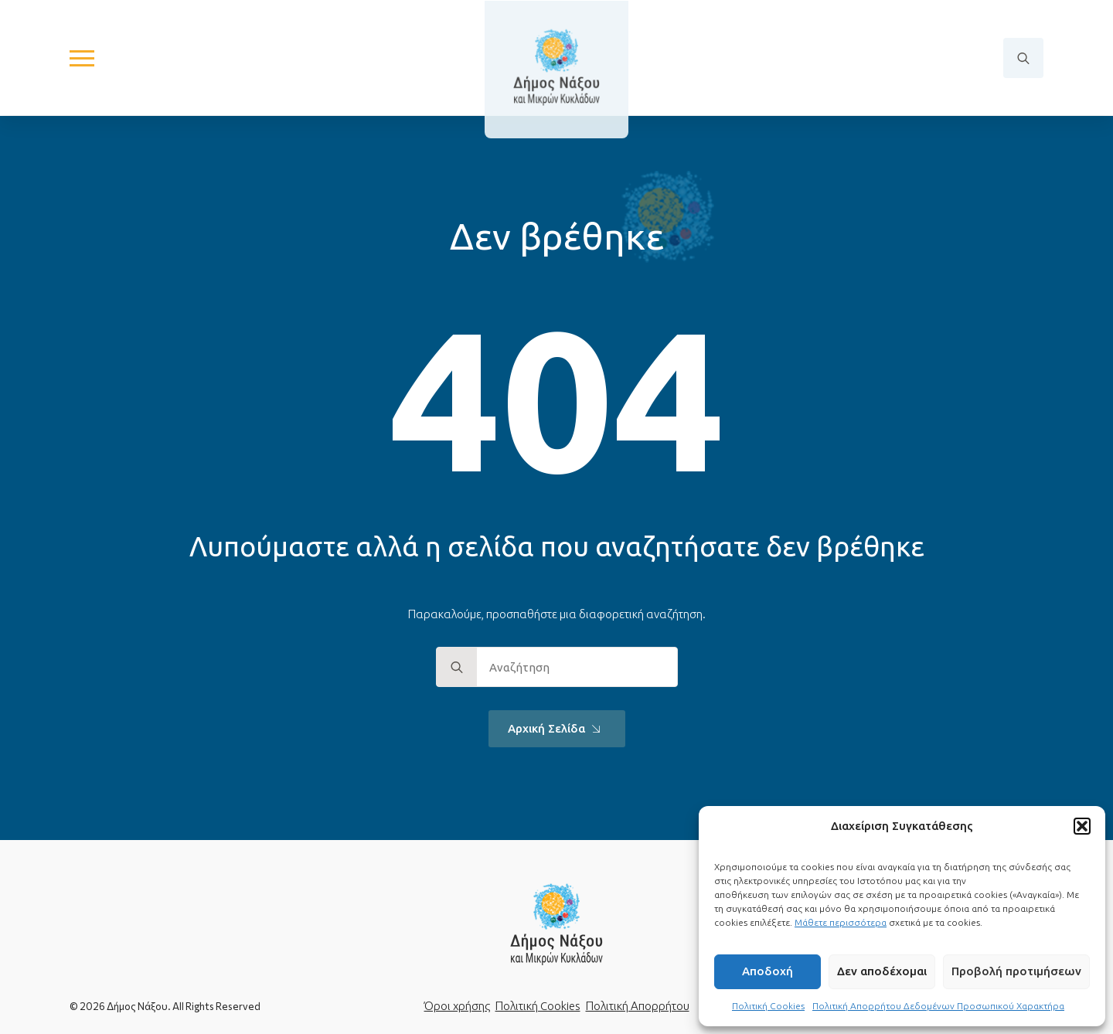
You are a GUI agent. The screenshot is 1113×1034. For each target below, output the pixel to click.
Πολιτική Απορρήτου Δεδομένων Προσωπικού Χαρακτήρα (938, 1006)
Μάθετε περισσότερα (841, 922)
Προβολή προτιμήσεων (1016, 971)
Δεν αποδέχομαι (882, 971)
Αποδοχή (767, 971)
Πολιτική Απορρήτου (637, 1005)
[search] (457, 668)
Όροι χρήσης (457, 1005)
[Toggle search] (1023, 59)
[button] (1082, 826)
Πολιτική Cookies (768, 1006)
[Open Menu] (82, 58)
